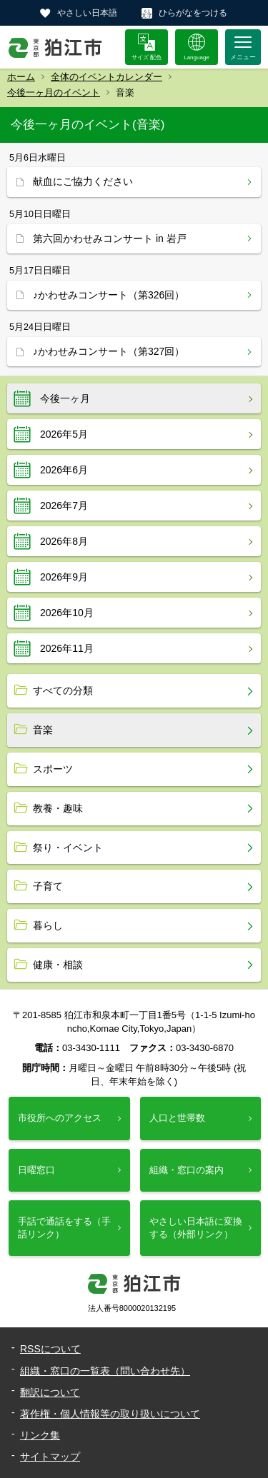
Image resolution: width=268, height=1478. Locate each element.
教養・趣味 (58, 808)
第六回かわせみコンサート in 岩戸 (110, 238)
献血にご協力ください (83, 181)
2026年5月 (64, 434)
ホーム (21, 76)
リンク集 (40, 1435)
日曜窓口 (36, 1170)
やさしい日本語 (87, 13)
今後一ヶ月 (65, 398)
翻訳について (50, 1392)
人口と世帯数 (177, 1117)
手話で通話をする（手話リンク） (64, 1228)
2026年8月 (64, 541)
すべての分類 (63, 690)
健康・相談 (58, 964)
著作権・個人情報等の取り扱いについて (110, 1413)
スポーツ (53, 769)
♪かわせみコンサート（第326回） (108, 295)
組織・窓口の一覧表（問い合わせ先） (105, 1371)
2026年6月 (64, 470)
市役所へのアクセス (59, 1117)
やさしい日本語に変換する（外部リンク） (195, 1228)
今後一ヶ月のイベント (53, 92)
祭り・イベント (68, 847)
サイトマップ (50, 1456)
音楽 (43, 729)
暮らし (48, 925)
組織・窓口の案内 (186, 1170)
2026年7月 (64, 505)
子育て (48, 886)
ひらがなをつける (193, 13)
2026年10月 (67, 612)
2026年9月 (64, 577)
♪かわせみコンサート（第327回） (108, 351)
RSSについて (50, 1348)
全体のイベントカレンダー (106, 76)
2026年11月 (67, 648)
